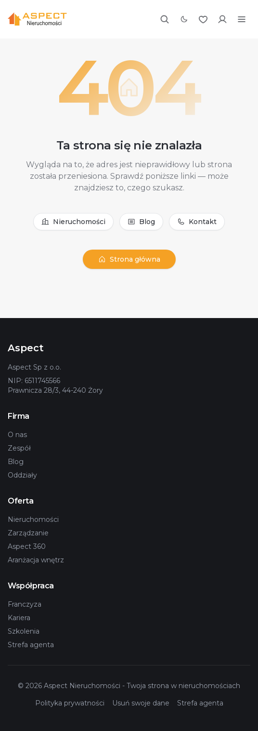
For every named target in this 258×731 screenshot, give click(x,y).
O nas (17, 434)
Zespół (19, 448)
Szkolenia (23, 631)
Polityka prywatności (69, 703)
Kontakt (197, 221)
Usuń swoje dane (140, 703)
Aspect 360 (27, 546)
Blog (141, 221)
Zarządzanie (28, 533)
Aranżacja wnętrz (36, 560)
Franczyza (24, 604)
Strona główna (129, 259)
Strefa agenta (31, 644)
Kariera (19, 617)
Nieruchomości (73, 221)
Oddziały (22, 475)
